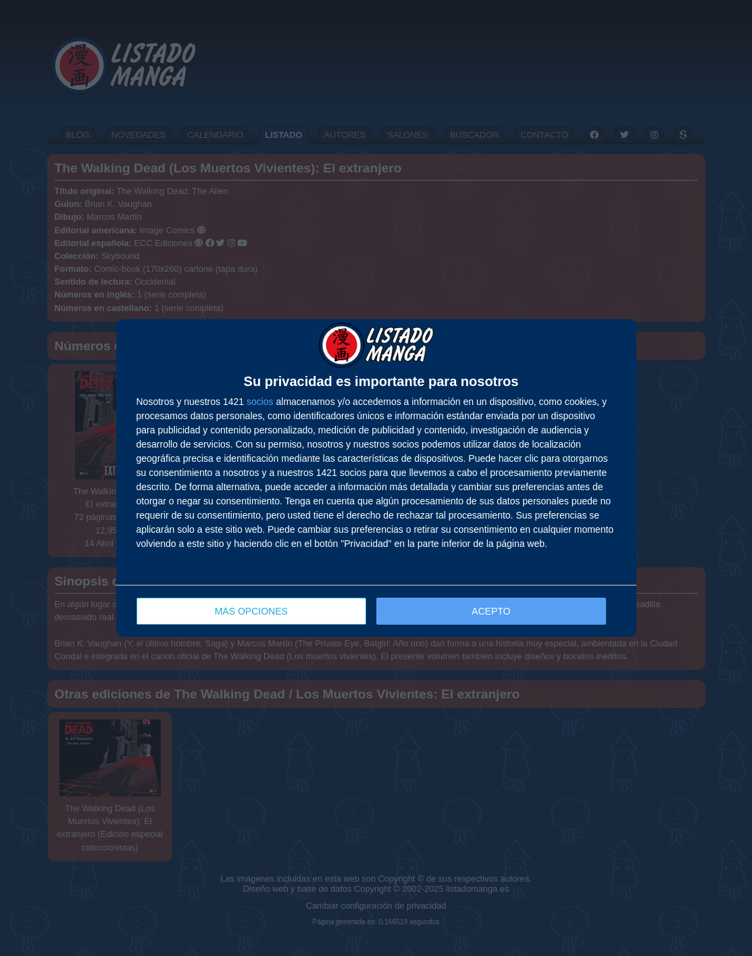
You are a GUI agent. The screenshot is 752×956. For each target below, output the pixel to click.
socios (260, 401)
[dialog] (376, 478)
